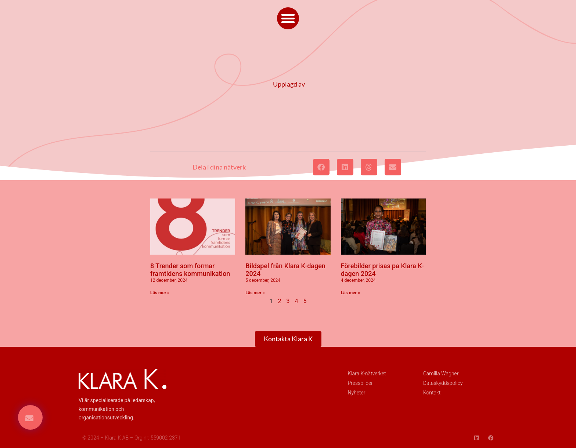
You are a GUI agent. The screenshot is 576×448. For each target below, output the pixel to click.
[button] (288, 18)
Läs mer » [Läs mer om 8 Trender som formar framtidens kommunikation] (159, 292)
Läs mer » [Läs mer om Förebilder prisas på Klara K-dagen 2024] (350, 292)
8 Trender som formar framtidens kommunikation (190, 270)
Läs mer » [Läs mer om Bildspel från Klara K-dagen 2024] (254, 292)
